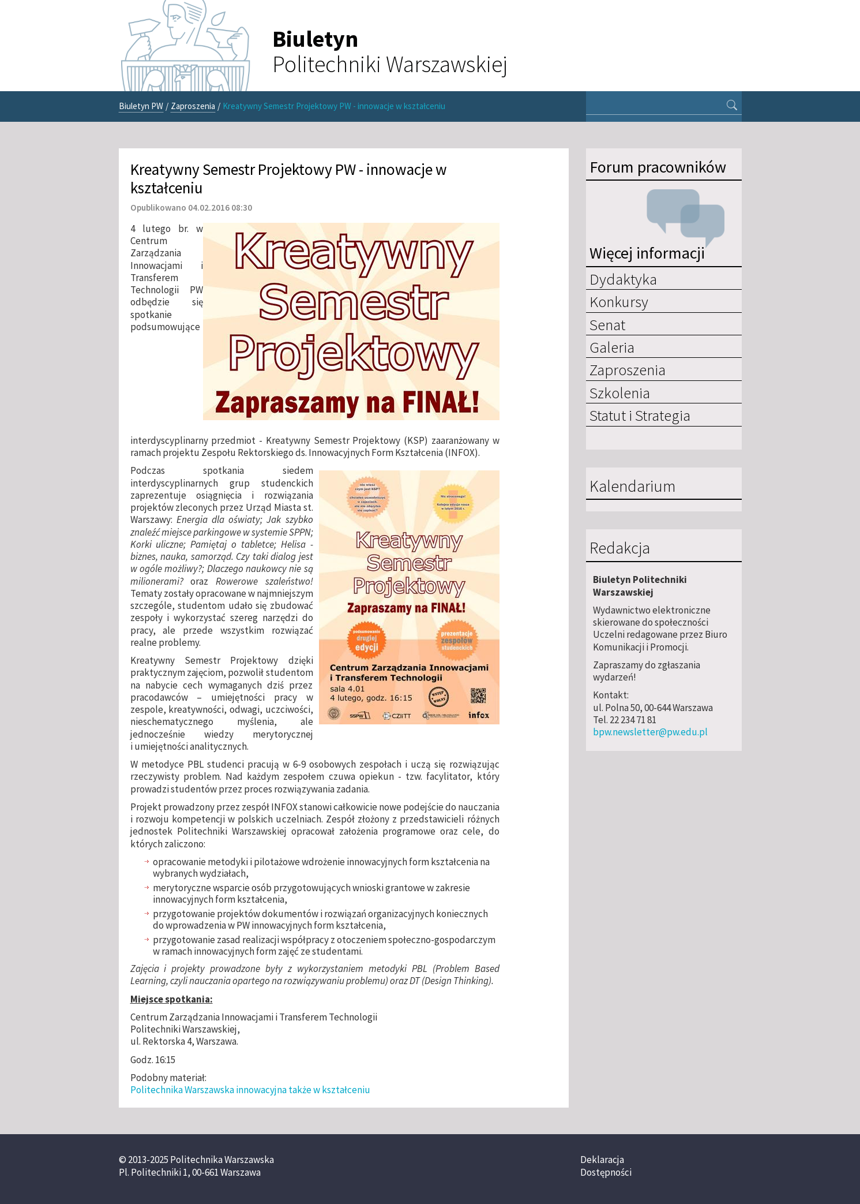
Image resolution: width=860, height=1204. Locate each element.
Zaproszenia (193, 105)
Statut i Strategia (639, 415)
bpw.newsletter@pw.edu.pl (650, 732)
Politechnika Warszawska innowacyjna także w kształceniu (250, 1089)
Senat (607, 324)
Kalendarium (632, 486)
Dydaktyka (623, 278)
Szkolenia (619, 392)
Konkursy (618, 301)
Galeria (611, 347)
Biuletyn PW (141, 105)
